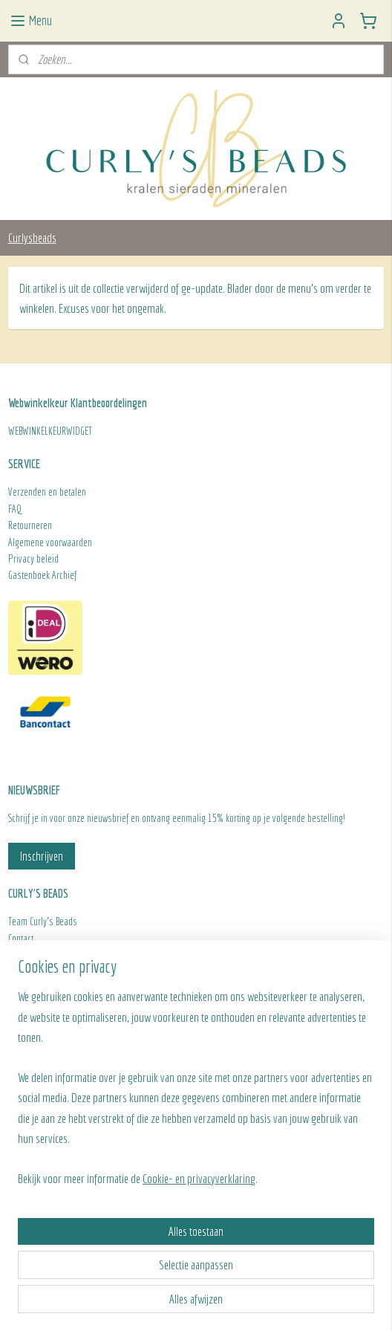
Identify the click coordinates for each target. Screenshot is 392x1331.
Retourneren (31, 525)
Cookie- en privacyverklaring (199, 1178)
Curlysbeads (32, 237)
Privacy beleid (33, 559)
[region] (196, 1093)
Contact (20, 939)
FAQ (15, 509)
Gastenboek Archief (42, 575)
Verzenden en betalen (47, 492)
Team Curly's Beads (42, 921)
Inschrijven (41, 856)
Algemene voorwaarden (50, 542)
